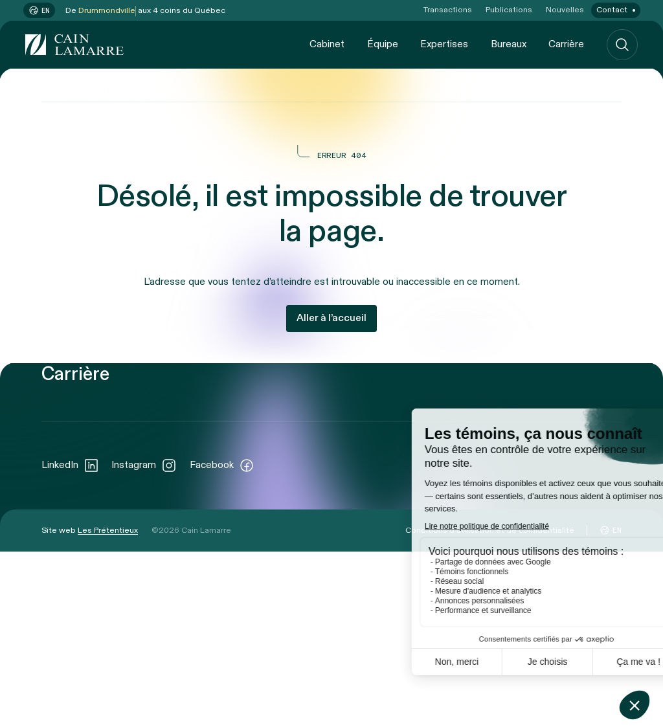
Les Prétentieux (108, 705)
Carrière (566, 44)
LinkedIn (70, 640)
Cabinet (326, 44)
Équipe (382, 44)
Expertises (444, 44)
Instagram (144, 640)
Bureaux (508, 44)
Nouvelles (565, 10)
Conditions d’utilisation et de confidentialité (489, 705)
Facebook (222, 640)
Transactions (447, 10)
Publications (509, 10)
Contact (611, 10)
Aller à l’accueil (331, 318)
